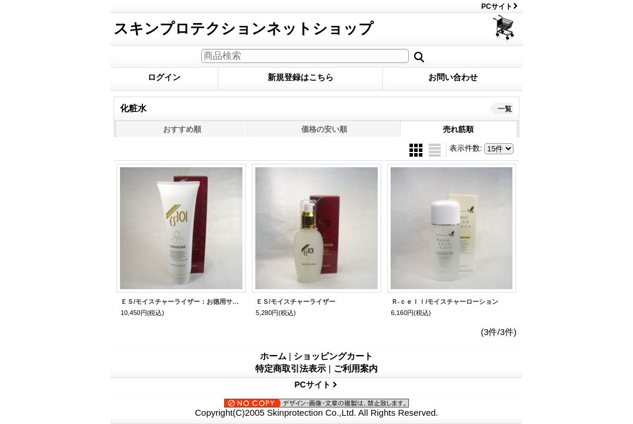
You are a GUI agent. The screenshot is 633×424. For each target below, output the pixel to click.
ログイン (164, 77)
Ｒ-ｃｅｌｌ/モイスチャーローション (445, 301)
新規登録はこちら (301, 77)
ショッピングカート (504, 28)
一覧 (505, 109)
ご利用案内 (356, 368)
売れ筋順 (458, 129)
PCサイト (496, 6)
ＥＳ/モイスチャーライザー (295, 301)
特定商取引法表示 (290, 368)
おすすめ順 (182, 129)
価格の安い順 (324, 129)
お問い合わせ (453, 77)
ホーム (273, 356)
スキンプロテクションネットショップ (244, 28)
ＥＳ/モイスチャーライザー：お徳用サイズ (181, 301)
